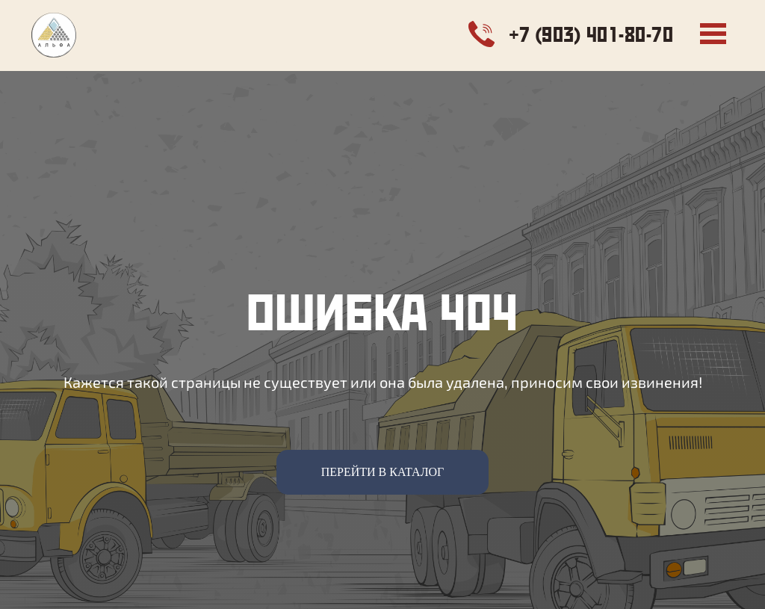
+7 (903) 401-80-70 (591, 34)
